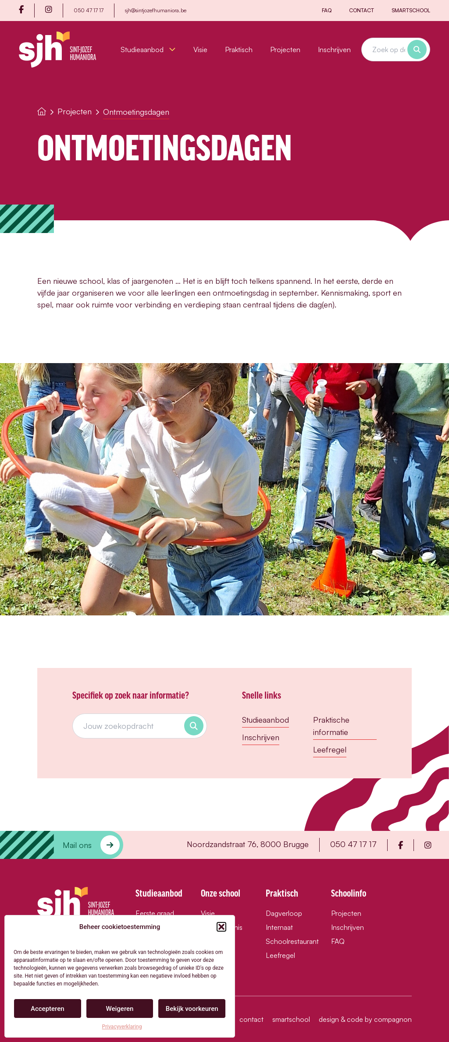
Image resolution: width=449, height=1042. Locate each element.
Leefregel (329, 749)
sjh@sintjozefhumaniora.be (155, 10)
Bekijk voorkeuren (192, 1009)
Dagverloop (284, 913)
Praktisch (239, 49)
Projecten (285, 49)
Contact (361, 10)
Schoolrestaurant (290, 941)
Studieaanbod (148, 49)
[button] (221, 926)
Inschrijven (334, 49)
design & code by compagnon (365, 1019)
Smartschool (411, 10)
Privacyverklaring (122, 1027)
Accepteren (47, 1009)
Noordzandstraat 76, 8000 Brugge (248, 844)
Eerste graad (154, 913)
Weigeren (120, 1009)
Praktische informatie (331, 726)
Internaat (279, 927)
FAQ (326, 10)
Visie (200, 49)
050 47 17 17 (88, 10)
